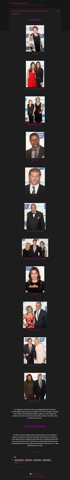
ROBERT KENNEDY (47, 460)
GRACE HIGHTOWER (19, 460)
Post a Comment (16, 467)
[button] (58, 11)
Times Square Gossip (20, 3)
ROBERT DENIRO (37, 460)
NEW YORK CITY (28, 460)
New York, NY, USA (22, 462)
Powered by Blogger (35, 474)
